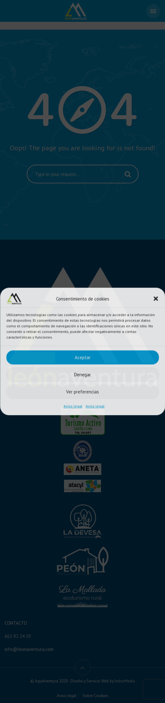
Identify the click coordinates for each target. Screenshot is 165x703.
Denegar (82, 374)
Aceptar (82, 357)
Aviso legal (73, 406)
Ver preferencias (82, 392)
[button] (156, 299)
